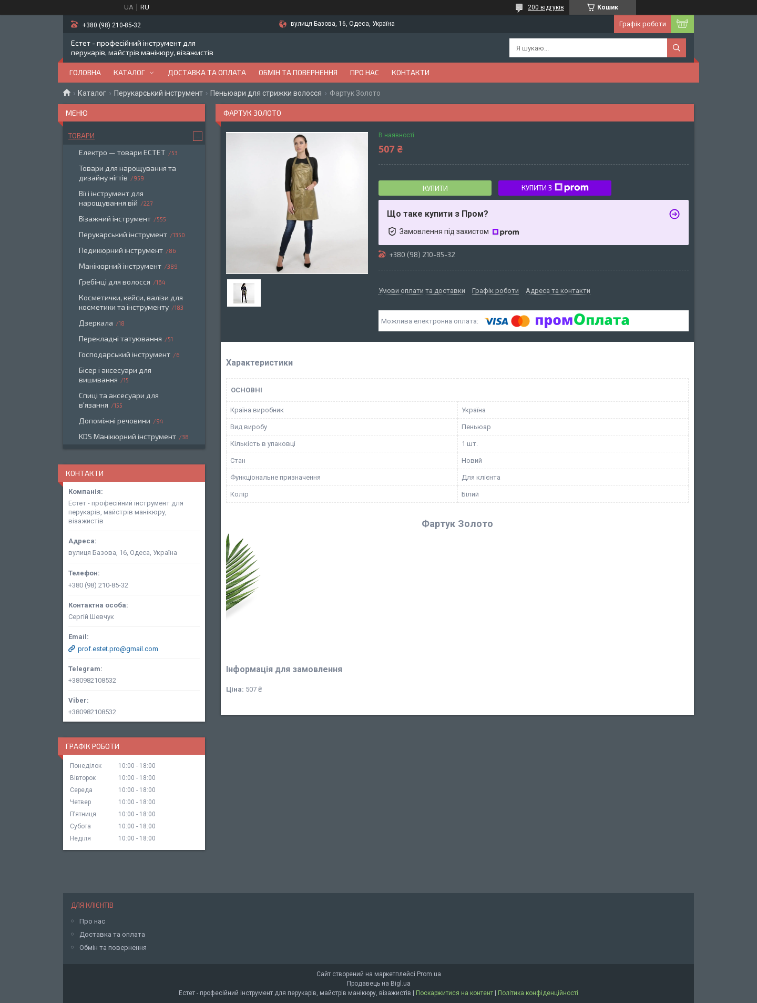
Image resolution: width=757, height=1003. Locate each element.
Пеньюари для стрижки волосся (266, 93)
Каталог (129, 72)
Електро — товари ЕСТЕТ (122, 152)
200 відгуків (546, 7)
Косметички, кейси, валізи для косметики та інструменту (131, 302)
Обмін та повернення (298, 72)
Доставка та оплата (207, 72)
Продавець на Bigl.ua (379, 983)
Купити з (555, 188)
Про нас (364, 72)
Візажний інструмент (115, 218)
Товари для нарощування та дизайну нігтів (127, 173)
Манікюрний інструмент (120, 265)
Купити (435, 188)
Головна (85, 72)
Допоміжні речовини (114, 420)
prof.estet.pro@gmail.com (118, 649)
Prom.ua (429, 974)
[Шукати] (676, 47)
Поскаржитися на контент (454, 993)
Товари (81, 135)
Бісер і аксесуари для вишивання (115, 375)
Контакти (410, 72)
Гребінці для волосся (114, 281)
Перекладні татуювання (120, 338)
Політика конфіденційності (538, 993)
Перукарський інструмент (158, 93)
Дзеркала (96, 322)
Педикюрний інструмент (121, 250)
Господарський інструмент (124, 354)
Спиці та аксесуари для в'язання (119, 400)
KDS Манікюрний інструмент (127, 436)
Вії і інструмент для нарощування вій (111, 198)
